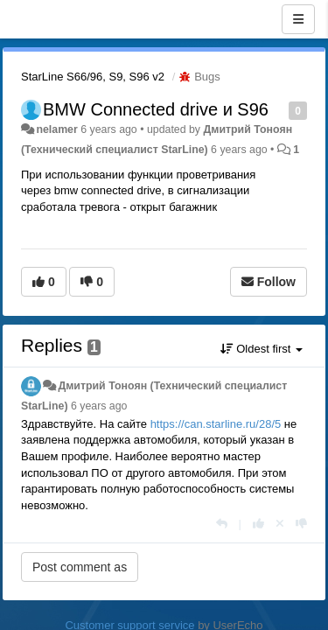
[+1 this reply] (258, 523)
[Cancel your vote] (280, 523)
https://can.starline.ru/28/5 (216, 423)
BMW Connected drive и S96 (156, 109)
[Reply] (221, 523)
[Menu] (298, 19)
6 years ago (99, 406)
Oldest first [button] (261, 348)
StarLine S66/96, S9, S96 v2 (92, 76)
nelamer (56, 129)
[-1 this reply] (301, 523)
